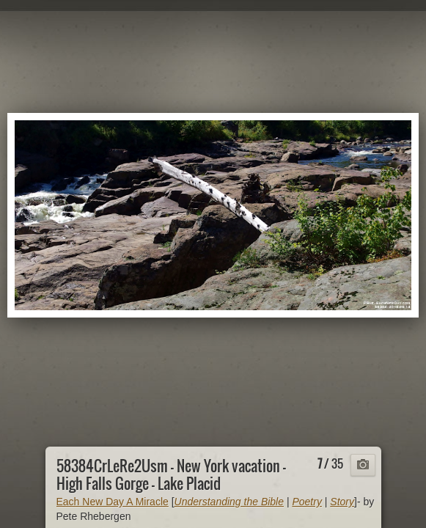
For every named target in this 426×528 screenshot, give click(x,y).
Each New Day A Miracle (112, 501)
